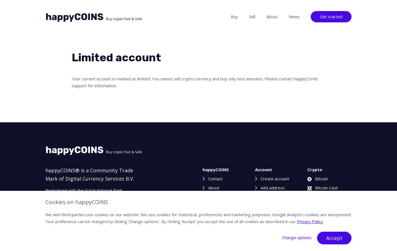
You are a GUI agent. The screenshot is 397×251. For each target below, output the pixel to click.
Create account (275, 178)
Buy (234, 16)
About (272, 16)
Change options (297, 237)
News (294, 16)
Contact (215, 178)
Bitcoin (317, 178)
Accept (334, 238)
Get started (331, 16)
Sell (252, 16)
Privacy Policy (310, 221)
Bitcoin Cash (322, 188)
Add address (273, 188)
